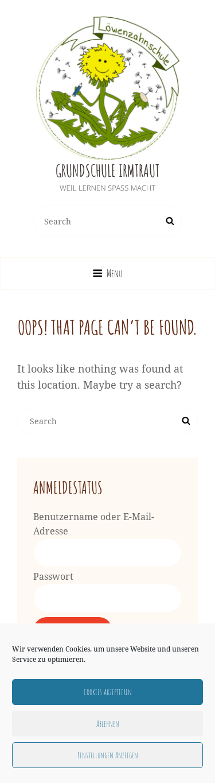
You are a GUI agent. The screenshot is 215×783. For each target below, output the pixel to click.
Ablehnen (107, 723)
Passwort (53, 576)
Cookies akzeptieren (108, 692)
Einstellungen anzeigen (107, 755)
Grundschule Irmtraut (107, 171)
